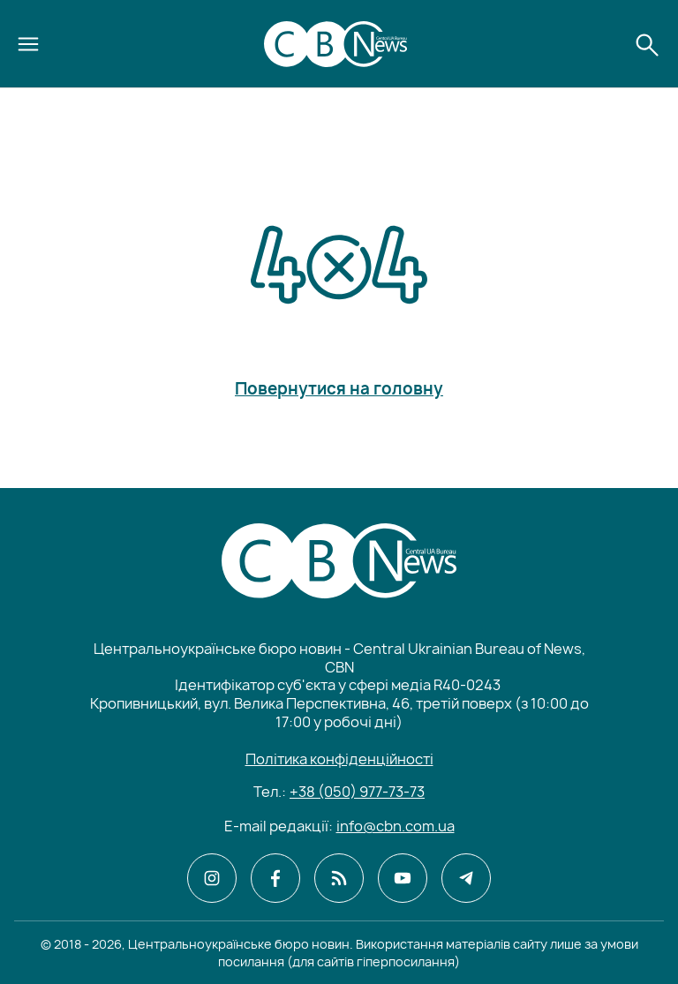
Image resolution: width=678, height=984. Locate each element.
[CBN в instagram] (212, 878)
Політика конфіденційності (339, 759)
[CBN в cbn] (339, 878)
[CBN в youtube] (402, 878)
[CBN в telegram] (466, 878)
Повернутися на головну (339, 389)
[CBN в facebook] (275, 878)
